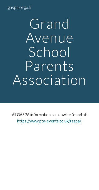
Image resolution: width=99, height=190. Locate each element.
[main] (49, 51)
